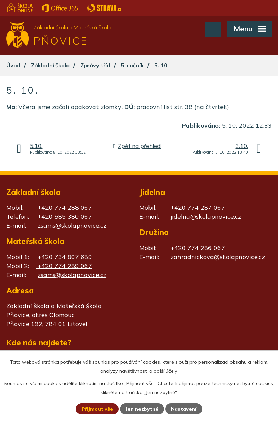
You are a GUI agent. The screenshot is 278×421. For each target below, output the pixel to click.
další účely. (166, 371)
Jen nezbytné (141, 409)
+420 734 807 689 (65, 257)
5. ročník (132, 65)
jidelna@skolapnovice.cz (206, 217)
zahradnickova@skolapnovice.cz (218, 257)
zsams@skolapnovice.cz (72, 225)
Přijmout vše (97, 409)
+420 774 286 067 (198, 248)
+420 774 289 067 (64, 266)
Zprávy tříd (95, 65)
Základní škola (50, 65)
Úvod (13, 65)
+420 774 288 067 (65, 208)
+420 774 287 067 (198, 208)
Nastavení (183, 409)
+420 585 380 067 (65, 217)
